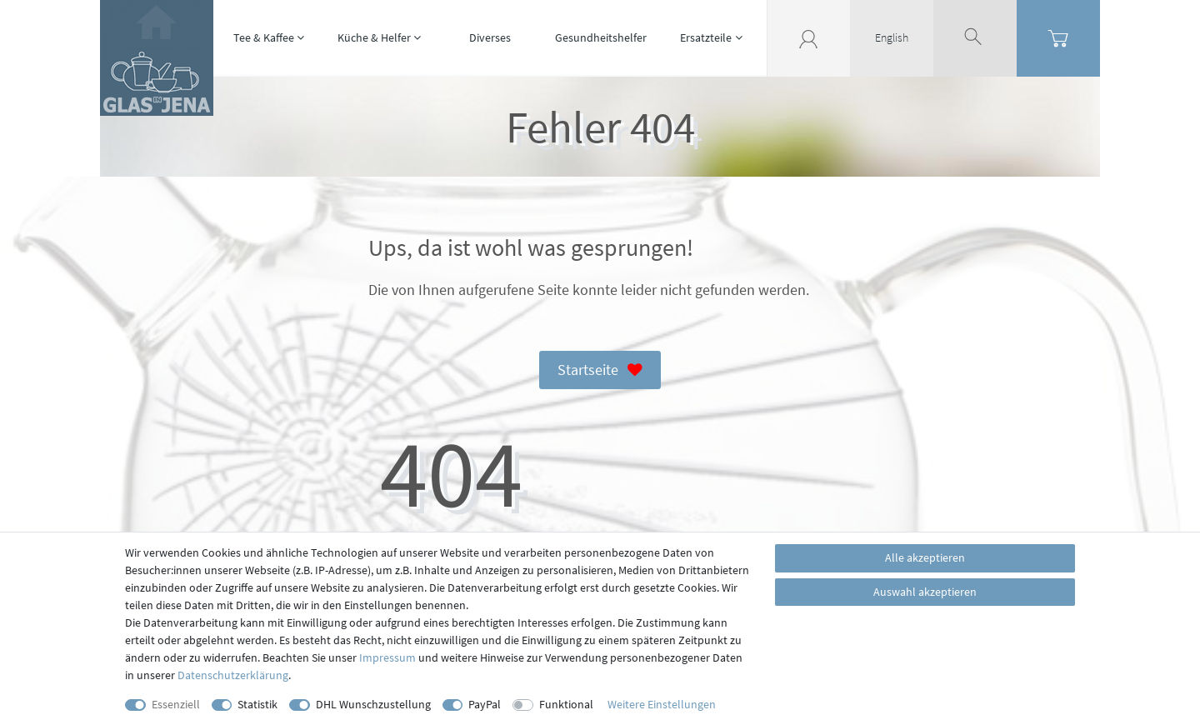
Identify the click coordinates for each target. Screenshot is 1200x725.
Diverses (490, 37)
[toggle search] (975, 37)
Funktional (566, 704)
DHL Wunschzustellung (373, 704)
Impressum (387, 657)
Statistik (258, 704)
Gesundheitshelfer (601, 37)
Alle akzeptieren (925, 557)
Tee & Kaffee (263, 37)
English (891, 37)
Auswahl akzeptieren (925, 591)
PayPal (484, 704)
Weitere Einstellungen (662, 704)
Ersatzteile (706, 37)
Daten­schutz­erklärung (233, 675)
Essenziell (176, 704)
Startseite (600, 370)
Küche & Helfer (374, 37)
